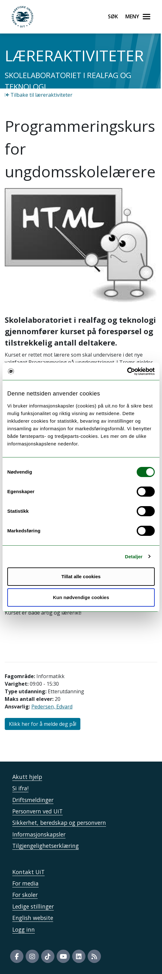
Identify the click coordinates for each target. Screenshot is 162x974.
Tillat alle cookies (81, 576)
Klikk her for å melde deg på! (42, 723)
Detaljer (134, 556)
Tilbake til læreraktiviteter (38, 94)
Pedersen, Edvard (51, 706)
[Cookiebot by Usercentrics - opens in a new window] (127, 371)
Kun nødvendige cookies (81, 597)
